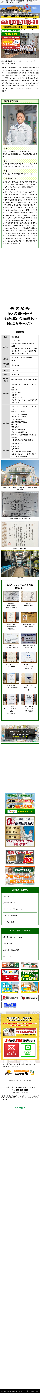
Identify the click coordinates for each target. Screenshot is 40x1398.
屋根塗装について (9, 903)
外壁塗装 (6, 1178)
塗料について (5, 1189)
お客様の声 (5, 1160)
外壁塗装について (9, 896)
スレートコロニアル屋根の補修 (5, 1283)
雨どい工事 (7, 956)
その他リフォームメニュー (5, 1168)
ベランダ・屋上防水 (10, 915)
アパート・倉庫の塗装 (5, 1223)
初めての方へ (5, 1117)
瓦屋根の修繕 (8, 943)
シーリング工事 (8, 922)
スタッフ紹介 (5, 1336)
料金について (5, 1125)
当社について (6, 1314)
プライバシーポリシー (5, 1381)
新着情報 (6, 1342)
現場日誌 (6, 1153)
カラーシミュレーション (5, 1199)
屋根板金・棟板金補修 (11, 950)
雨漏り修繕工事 (5, 1304)
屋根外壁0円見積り (6, 1142)
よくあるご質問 (5, 1364)
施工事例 (6, 1149)
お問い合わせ (6, 1353)
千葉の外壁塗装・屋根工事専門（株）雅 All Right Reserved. (23, 1391)
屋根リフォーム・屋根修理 (20, 931)
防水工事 (5, 1208)
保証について (5, 1134)
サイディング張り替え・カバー (14, 909)
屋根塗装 (6, 1183)
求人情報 (6, 1346)
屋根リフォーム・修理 (5, 1233)
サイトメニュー (5, 1372)
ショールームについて (5, 1325)
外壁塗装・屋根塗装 (20, 890)
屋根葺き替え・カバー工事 (12, 937)
